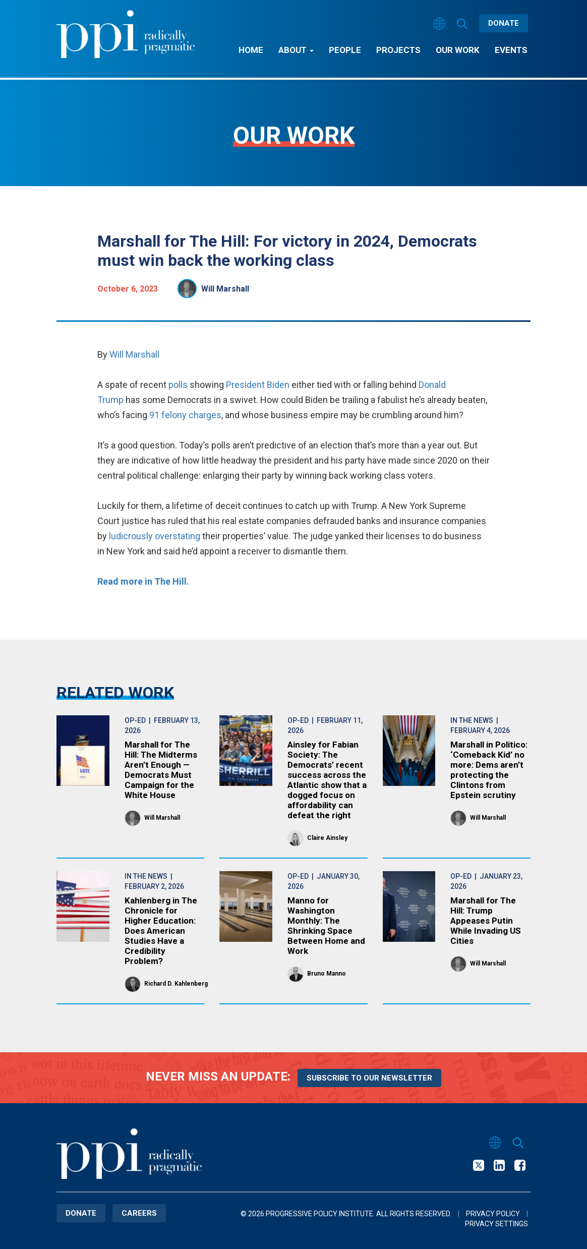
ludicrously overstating (154, 536)
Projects (398, 50)
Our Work (458, 50)
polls (177, 384)
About (296, 50)
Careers (139, 1213)
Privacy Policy (493, 1214)
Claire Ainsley (327, 837)
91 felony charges (185, 415)
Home (251, 50)
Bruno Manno (326, 973)
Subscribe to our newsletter (369, 1078)
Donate (503, 23)
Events (511, 50)
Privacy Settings (496, 1224)
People (345, 50)
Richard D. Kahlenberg (176, 983)
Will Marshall (225, 289)
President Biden (258, 384)
